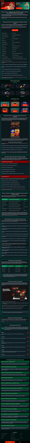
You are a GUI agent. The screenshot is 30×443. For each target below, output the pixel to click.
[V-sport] (7, 94)
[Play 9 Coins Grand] (25, 110)
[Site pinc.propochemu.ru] (2, 1)
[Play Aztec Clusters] (15, 110)
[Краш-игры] (22, 87)
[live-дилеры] (7, 87)
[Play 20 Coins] (15, 104)
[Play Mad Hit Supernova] (25, 104)
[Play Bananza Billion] (5, 104)
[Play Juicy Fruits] (5, 110)
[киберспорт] (22, 94)
